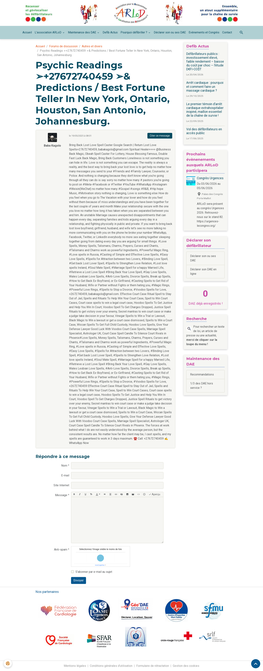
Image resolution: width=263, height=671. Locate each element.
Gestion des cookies (186, 666)
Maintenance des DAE (82, 32)
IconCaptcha (99, 565)
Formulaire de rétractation (152, 666)
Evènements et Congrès (204, 32)
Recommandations (202, 374)
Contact (227, 32)
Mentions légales (75, 666)
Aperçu (154, 494)
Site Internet (61, 485)
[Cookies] (8, 663)
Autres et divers (92, 46)
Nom (64, 465)
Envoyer (78, 580)
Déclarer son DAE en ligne (203, 271)
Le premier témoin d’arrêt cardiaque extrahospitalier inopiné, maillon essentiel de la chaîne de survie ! (205, 109)
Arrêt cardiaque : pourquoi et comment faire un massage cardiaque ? (204, 86)
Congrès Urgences (210, 178)
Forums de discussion (63, 46)
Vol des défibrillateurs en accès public (204, 131)
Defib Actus (110, 32)
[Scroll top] (255, 663)
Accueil (27, 32)
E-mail (65, 475)
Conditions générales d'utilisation (111, 666)
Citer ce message (160, 135)
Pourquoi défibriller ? (134, 32)
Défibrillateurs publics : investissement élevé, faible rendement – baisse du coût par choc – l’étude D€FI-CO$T (205, 61)
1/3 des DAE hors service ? (201, 386)
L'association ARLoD (48, 32)
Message (61, 495)
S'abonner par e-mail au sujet (93, 572)
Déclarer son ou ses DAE (170, 32)
